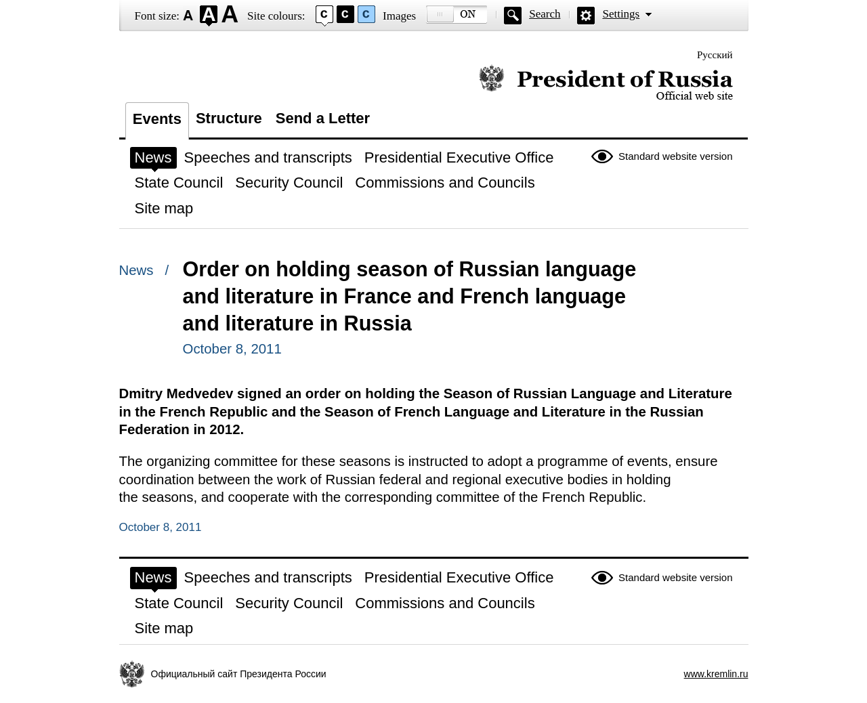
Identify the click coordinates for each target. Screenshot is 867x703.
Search (544, 13)
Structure (229, 118)
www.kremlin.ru (716, 673)
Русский (715, 54)
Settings (620, 13)
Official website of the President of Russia (606, 83)
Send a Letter (323, 118)
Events (157, 118)
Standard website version (675, 156)
